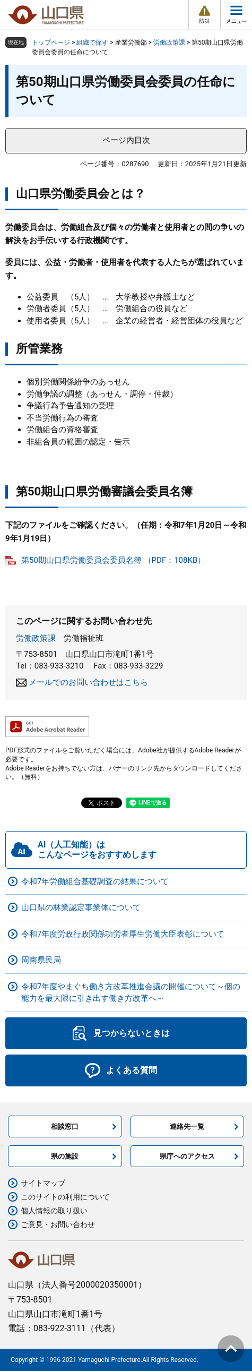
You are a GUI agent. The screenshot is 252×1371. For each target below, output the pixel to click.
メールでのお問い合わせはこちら (88, 682)
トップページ (51, 42)
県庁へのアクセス (187, 1156)
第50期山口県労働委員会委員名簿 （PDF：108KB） (113, 560)
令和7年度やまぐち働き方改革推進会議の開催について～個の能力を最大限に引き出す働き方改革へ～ (130, 993)
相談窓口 (65, 1126)
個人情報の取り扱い (54, 1210)
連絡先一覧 (187, 1126)
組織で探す (92, 42)
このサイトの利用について (65, 1197)
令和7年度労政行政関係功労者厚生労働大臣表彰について (122, 934)
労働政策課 (169, 42)
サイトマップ (43, 1183)
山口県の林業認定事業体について (81, 907)
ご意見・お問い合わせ (58, 1224)
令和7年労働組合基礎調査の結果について (95, 881)
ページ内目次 (126, 140)
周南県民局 (41, 960)
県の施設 (65, 1156)
